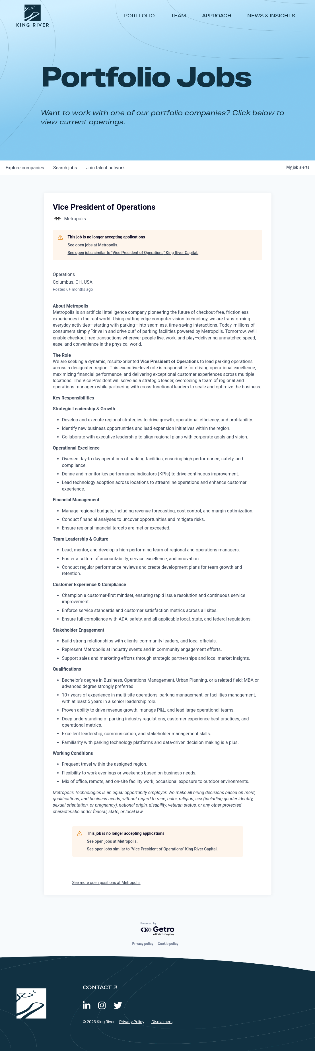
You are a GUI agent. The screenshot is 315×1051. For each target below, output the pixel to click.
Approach (216, 15)
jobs (65, 167)
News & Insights (271, 15)
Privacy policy (142, 944)
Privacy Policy (131, 1022)
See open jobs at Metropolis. (93, 245)
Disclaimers (161, 1022)
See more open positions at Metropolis (106, 882)
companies (25, 167)
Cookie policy (168, 944)
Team (178, 15)
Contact (97, 987)
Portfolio (139, 15)
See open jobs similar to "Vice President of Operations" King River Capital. (133, 252)
